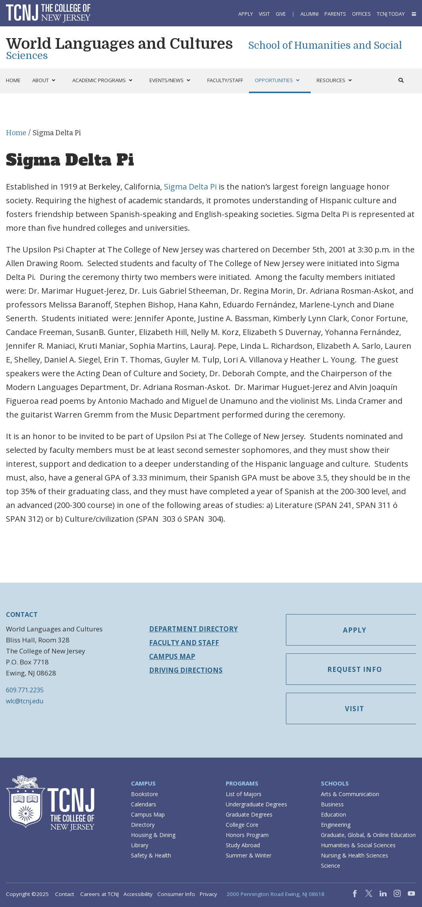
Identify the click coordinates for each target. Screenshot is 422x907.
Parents (335, 14)
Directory (143, 824)
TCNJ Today (391, 14)
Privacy (208, 894)
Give (281, 14)
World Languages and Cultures (121, 43)
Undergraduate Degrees (256, 804)
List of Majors (244, 794)
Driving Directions (186, 670)
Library (139, 845)
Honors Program (247, 835)
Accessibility (138, 894)
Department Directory (193, 628)
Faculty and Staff (184, 642)
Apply (245, 14)
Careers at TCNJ (99, 894)
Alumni (309, 14)
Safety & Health (151, 855)
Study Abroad (243, 845)
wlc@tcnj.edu (24, 701)
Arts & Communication (350, 794)
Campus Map (172, 656)
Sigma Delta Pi (190, 186)
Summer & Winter (248, 855)
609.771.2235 (25, 690)
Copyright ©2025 (27, 894)
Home (16, 133)
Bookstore (144, 794)
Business (332, 804)
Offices (361, 14)
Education (333, 814)
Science (330, 865)
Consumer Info (176, 894)
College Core (242, 824)
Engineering (335, 824)
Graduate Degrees (249, 814)
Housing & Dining (153, 835)
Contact (64, 894)
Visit (264, 14)
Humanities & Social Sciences (358, 845)
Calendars (143, 804)
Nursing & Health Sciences (354, 855)
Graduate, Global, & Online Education (368, 835)
